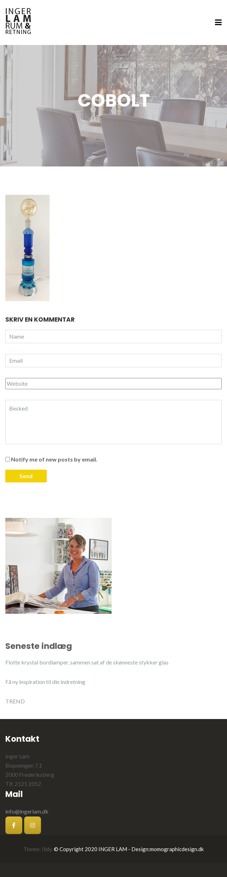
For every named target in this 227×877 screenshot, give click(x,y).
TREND (15, 701)
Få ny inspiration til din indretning (45, 681)
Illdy (47, 849)
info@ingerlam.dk (27, 811)
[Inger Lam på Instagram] (32, 825)
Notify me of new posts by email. (54, 459)
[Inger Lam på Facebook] (13, 825)
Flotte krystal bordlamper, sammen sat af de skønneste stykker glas (87, 662)
